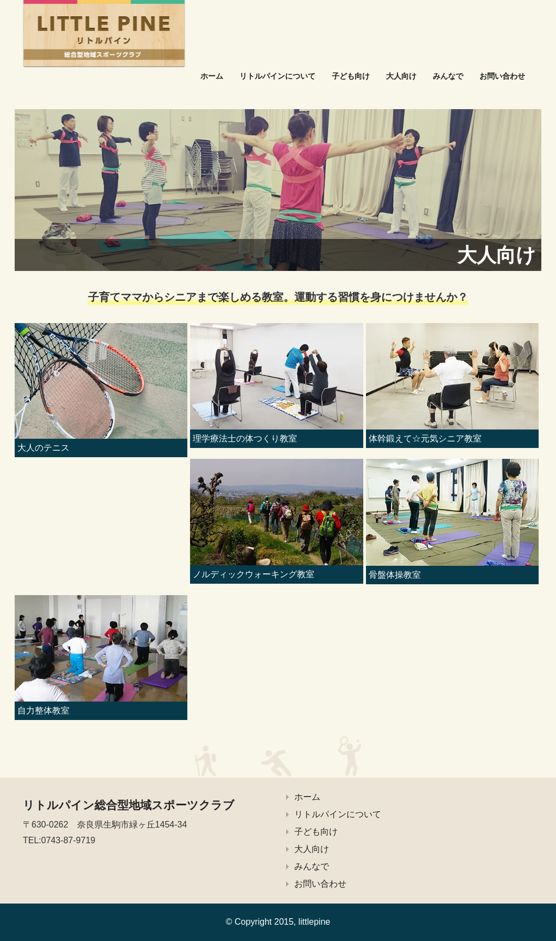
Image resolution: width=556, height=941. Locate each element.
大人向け (401, 76)
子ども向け (351, 76)
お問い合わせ (502, 76)
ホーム (211, 76)
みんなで (448, 76)
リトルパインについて (277, 76)
